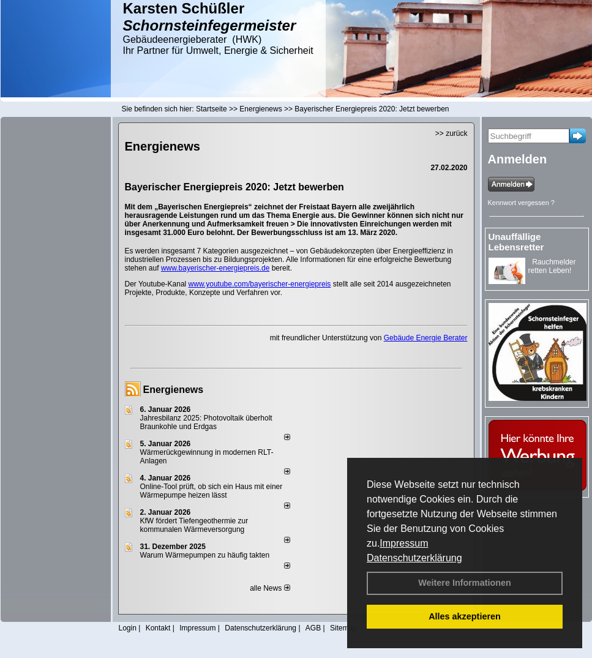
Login (128, 628)
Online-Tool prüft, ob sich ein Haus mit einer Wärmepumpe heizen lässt (211, 490)
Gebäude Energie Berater (426, 338)
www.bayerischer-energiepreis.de (215, 268)
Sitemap (343, 628)
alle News (270, 588)
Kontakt (158, 628)
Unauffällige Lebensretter (516, 241)
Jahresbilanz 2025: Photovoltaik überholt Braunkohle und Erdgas (206, 422)
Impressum (404, 543)
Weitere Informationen (464, 583)
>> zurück (451, 133)
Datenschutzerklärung (414, 558)
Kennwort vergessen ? (521, 202)
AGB (313, 628)
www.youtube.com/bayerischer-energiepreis (260, 284)
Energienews (173, 389)
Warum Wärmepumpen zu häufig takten (205, 555)
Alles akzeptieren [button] (465, 616)
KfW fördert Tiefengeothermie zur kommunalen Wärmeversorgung (194, 525)
